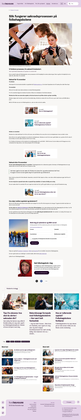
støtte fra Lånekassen (22, 207)
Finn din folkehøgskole (41, 272)
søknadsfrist (17, 341)
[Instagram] (3, 407)
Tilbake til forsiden (14, 10)
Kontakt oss (55, 3)
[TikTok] (3, 412)
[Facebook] (3, 402)
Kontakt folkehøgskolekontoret (47, 404)
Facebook (20, 251)
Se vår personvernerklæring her (36, 227)
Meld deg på (34, 243)
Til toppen (69, 402)
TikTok (30, 251)
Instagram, (26, 251)
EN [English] (65, 3)
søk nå (8, 341)
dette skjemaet (42, 253)
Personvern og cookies (49, 406)
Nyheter (48, 3)
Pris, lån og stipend (40, 3)
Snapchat (35, 251)
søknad (12, 341)
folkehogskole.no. (38, 84)
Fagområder (20, 3)
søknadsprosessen (25, 341)
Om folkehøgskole (29, 3)
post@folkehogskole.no (68, 409)
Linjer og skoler (32, 404)
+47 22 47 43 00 (66, 408)
